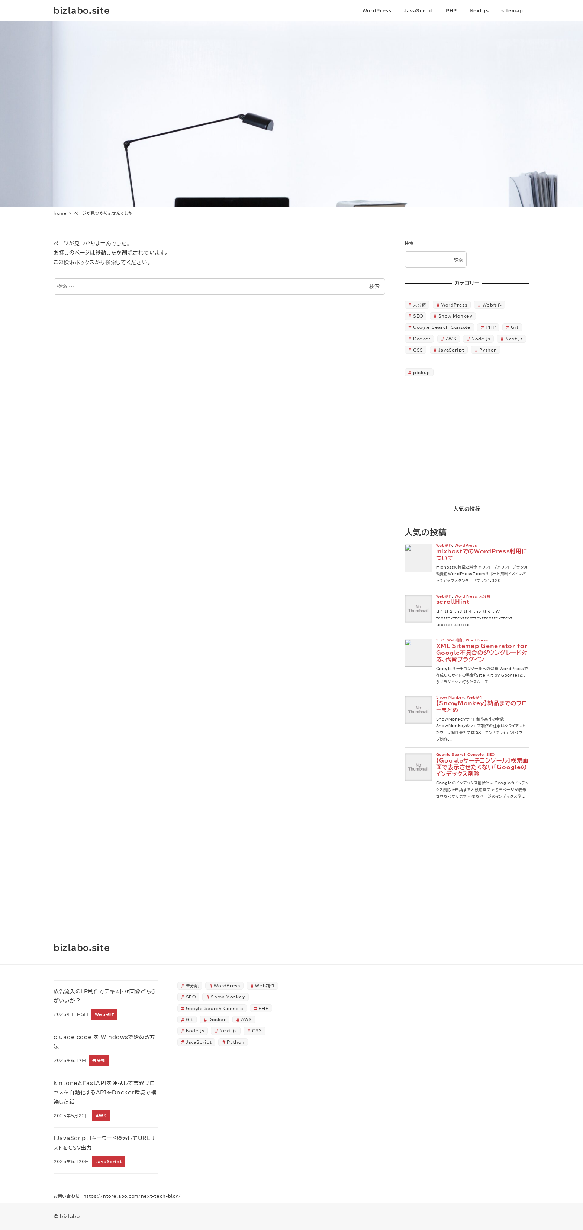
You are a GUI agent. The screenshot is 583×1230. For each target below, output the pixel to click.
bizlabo (70, 1216)
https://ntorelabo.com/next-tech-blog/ (132, 1196)
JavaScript (451, 350)
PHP (491, 327)
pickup (421, 372)
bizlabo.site (82, 10)
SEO (418, 316)
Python (488, 350)
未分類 (419, 305)
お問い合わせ (67, 1196)
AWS (451, 339)
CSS (418, 350)
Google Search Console (442, 327)
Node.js (480, 339)
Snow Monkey (455, 316)
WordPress (454, 305)
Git (514, 327)
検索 (374, 286)
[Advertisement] (467, 441)
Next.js (514, 339)
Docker (422, 339)
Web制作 (492, 305)
